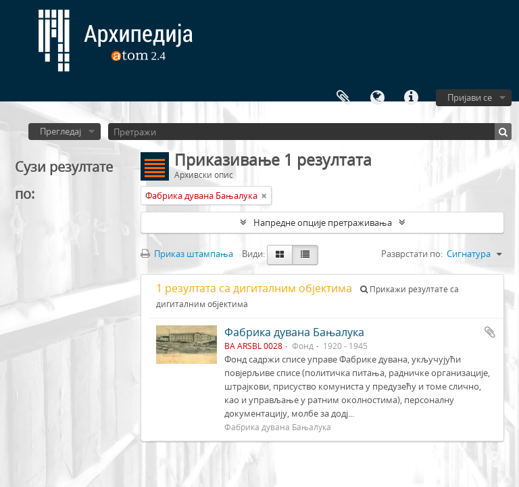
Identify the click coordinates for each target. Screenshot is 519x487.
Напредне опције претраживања (322, 222)
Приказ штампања (187, 254)
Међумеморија (343, 98)
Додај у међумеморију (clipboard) (490, 332)
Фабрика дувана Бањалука (294, 332)
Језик (377, 98)
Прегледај (60, 131)
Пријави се (469, 97)
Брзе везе (411, 98)
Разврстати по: (412, 254)
